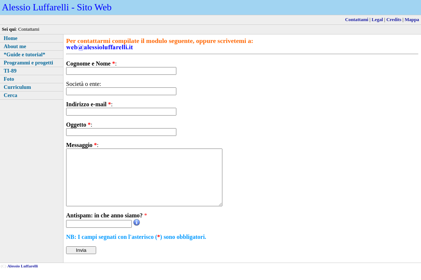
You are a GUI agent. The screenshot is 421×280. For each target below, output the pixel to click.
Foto (9, 79)
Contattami (357, 19)
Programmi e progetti (28, 63)
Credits (393, 19)
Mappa (412, 19)
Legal (377, 19)
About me (15, 46)
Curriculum (17, 87)
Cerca (10, 95)
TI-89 (10, 71)
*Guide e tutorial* (24, 54)
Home (10, 38)
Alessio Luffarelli (22, 277)
